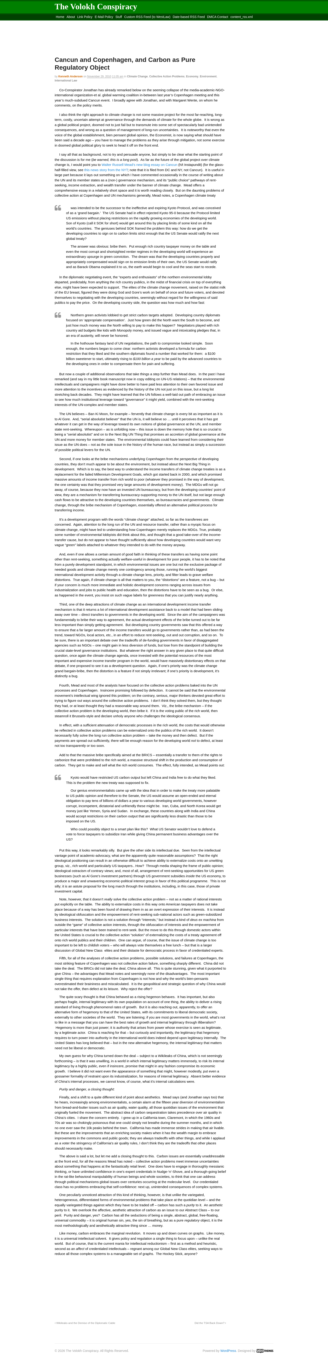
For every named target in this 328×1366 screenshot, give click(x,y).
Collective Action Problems (166, 76)
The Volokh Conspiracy (96, 6)
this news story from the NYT (106, 170)
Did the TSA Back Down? (210, 1322)
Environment (208, 76)
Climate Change (137, 76)
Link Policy (84, 17)
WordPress (228, 1351)
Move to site (120, 22)
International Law (66, 80)
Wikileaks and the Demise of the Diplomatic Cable (85, 1322)
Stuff (118, 17)
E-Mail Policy (104, 17)
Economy (192, 76)
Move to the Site (80, 22)
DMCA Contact (217, 17)
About (71, 17)
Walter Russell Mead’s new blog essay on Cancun (139, 165)
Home (60, 17)
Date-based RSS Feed (189, 17)
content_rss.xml (242, 17)
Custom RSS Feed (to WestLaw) (147, 17)
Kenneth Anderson (70, 76)
